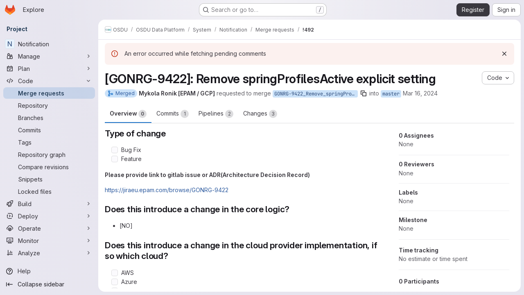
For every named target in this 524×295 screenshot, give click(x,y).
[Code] (49, 80)
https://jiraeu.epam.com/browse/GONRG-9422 (166, 189)
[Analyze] (49, 253)
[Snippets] (49, 179)
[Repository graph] (49, 154)
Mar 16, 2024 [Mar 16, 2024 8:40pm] (420, 93)
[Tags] (49, 142)
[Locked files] (49, 191)
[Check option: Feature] (114, 159)
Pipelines (216, 114)
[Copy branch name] (363, 93)
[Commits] (49, 130)
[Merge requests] (49, 93)
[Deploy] (49, 216)
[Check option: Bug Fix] (114, 150)
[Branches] (49, 117)
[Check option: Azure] (114, 282)
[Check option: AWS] (114, 273)
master (391, 94)
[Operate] (49, 228)
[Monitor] (49, 240)
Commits (172, 114)
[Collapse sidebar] (49, 284)
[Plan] (49, 68)
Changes (260, 114)
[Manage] (49, 56)
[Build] (49, 203)
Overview (128, 114)
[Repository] (49, 105)
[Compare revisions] (49, 166)
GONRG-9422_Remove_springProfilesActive (316, 94)
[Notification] (49, 44)
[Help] (49, 271)
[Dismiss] (504, 54)
